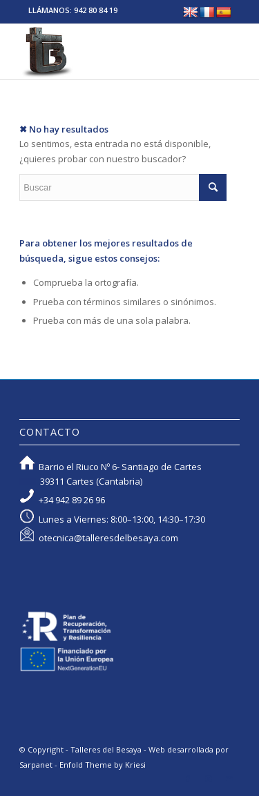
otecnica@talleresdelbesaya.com (108, 538)
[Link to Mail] (229, 778)
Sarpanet (35, 764)
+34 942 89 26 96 (72, 500)
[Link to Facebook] (188, 778)
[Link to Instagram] (208, 778)
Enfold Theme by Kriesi (102, 764)
